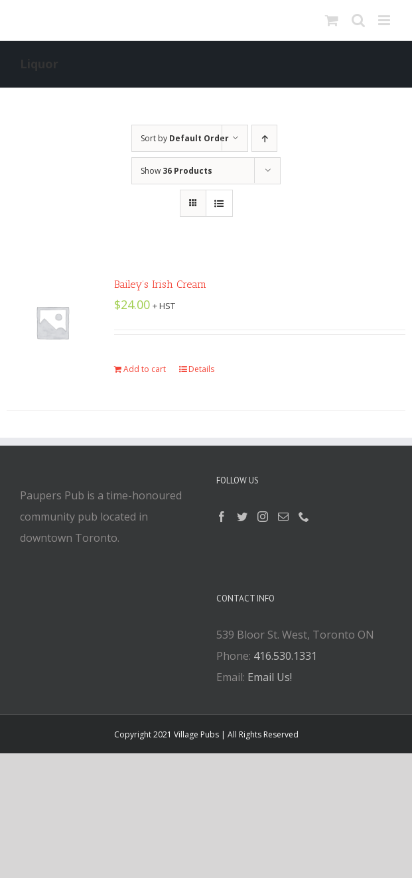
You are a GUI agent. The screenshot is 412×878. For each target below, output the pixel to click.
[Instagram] (262, 516)
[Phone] (304, 516)
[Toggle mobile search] (358, 20)
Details (201, 369)
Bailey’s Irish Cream (160, 284)
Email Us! (269, 677)
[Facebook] (221, 516)
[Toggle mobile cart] (331, 20)
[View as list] (219, 203)
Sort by (185, 138)
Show (176, 170)
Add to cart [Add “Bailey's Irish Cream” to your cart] (144, 369)
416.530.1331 (285, 656)
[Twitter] (242, 516)
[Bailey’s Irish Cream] (52, 322)
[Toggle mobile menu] (385, 20)
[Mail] (283, 516)
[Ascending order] (264, 138)
